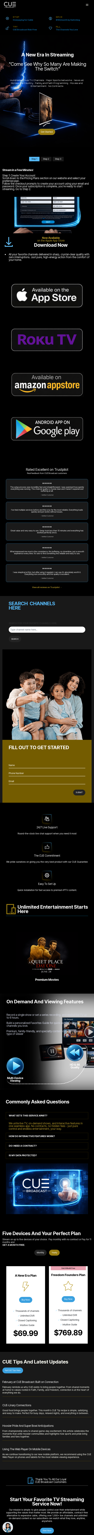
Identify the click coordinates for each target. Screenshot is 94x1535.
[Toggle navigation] (87, 5)
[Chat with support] (7, 1527)
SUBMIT (79, 681)
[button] (47, 1004)
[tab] (47, 1004)
